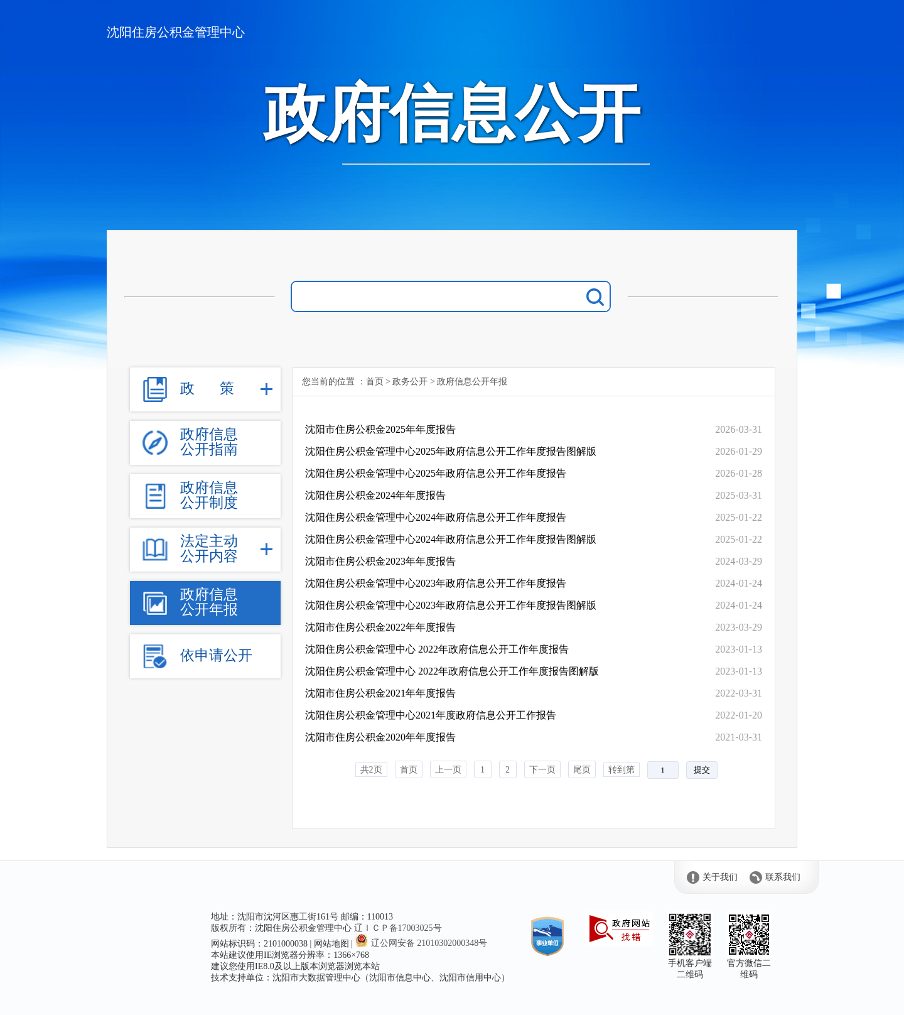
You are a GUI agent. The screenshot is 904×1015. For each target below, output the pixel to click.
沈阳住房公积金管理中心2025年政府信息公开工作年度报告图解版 (450, 451)
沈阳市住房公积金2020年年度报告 (380, 737)
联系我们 (782, 877)
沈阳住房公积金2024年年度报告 (375, 495)
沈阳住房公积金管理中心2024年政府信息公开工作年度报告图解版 (450, 539)
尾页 (582, 769)
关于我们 (720, 877)
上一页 (448, 769)
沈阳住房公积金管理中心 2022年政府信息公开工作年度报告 (437, 649)
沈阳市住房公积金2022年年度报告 (380, 627)
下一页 (542, 769)
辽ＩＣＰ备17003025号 (398, 928)
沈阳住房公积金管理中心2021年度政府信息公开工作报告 (430, 715)
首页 (375, 381)
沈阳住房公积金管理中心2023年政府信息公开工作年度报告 (435, 583)
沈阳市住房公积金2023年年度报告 (380, 561)
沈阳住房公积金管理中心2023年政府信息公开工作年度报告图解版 (450, 605)
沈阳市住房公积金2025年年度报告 (380, 429)
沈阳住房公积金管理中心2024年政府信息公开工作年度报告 (435, 517)
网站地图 (331, 943)
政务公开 (410, 381)
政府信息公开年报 (472, 381)
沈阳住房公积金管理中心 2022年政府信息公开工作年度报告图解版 (452, 671)
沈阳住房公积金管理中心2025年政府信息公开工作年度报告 (435, 473)
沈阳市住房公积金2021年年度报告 (380, 693)
